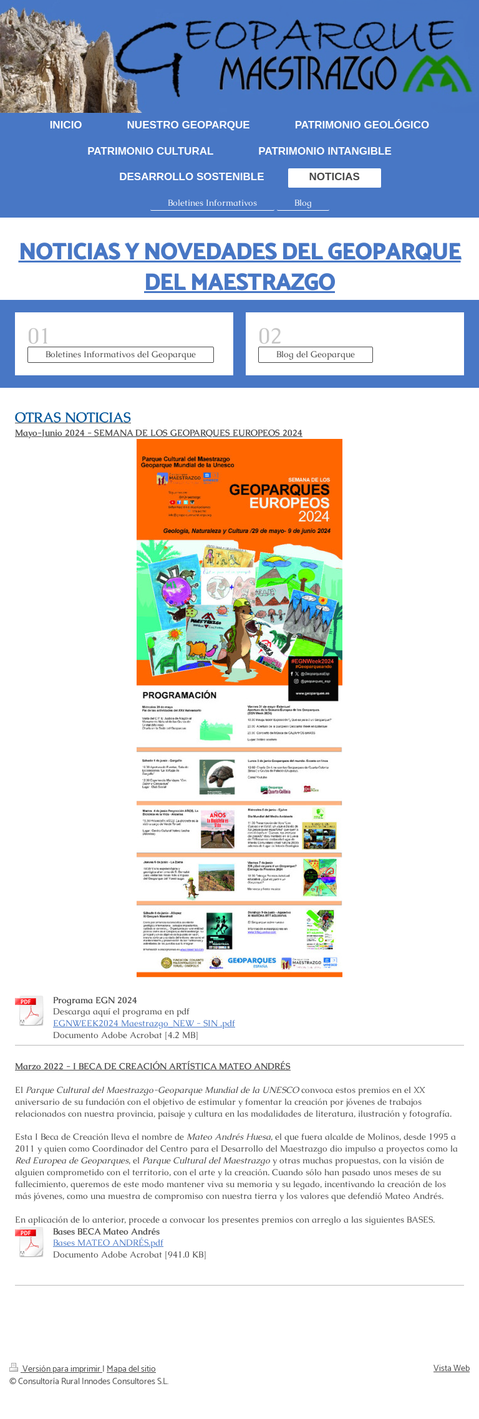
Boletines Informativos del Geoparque (121, 354)
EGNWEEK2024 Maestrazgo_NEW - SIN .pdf (144, 1023)
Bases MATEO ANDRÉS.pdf (108, 1242)
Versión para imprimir (55, 1369)
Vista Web (451, 1369)
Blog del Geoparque (315, 354)
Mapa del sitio (131, 1369)
